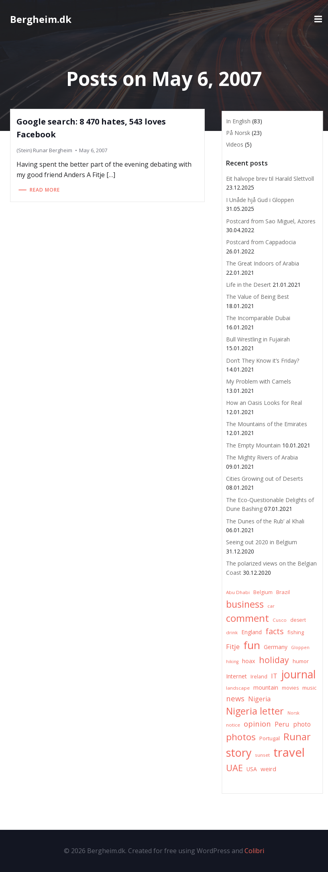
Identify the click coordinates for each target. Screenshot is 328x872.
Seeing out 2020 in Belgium (261, 542)
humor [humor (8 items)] (301, 661)
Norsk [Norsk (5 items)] (293, 713)
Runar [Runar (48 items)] (297, 736)
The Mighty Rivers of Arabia (262, 457)
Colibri (254, 850)
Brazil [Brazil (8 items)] (283, 592)
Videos (234, 144)
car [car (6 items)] (271, 606)
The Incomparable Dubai (258, 318)
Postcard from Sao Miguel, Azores (271, 221)
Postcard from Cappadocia (261, 242)
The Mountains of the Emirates (266, 424)
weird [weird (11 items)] (268, 769)
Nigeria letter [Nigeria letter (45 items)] (255, 711)
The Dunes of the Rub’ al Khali (265, 521)
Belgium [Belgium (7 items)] (263, 592)
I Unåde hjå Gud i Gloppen (260, 200)
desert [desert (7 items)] (298, 620)
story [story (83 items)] (238, 752)
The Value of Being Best (257, 296)
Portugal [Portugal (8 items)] (269, 738)
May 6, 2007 (93, 150)
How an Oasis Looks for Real (264, 402)
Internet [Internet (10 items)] (236, 676)
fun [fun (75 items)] (251, 645)
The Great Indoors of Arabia (262, 263)
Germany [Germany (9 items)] (275, 647)
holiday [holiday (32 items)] (274, 660)
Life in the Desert (248, 284)
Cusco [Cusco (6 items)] (280, 620)
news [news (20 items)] (235, 698)
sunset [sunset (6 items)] (262, 755)
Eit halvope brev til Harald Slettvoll (270, 178)
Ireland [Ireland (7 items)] (259, 676)
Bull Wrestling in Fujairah (258, 339)
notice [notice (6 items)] (233, 725)
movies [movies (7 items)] (290, 687)
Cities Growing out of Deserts (264, 478)
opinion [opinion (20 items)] (257, 724)
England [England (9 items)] (251, 632)
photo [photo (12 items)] (302, 724)
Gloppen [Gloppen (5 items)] (300, 647)
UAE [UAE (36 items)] (234, 768)
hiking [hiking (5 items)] (232, 661)
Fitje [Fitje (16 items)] (233, 646)
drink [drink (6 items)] (232, 632)
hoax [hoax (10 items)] (248, 661)
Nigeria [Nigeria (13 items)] (259, 698)
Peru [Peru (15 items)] (282, 724)
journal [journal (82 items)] (298, 674)
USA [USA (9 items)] (252, 769)
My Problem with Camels (258, 381)
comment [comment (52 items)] (247, 618)
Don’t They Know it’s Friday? (262, 360)
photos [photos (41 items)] (241, 737)
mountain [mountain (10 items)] (265, 687)
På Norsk (238, 133)
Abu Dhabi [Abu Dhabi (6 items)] (238, 592)
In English (238, 121)
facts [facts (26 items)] (274, 631)
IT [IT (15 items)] (274, 675)
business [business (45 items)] (245, 604)
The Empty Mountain (253, 445)
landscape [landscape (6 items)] (238, 688)
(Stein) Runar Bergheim (44, 150)
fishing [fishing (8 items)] (295, 632)
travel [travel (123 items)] (289, 752)
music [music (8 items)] (309, 687)
